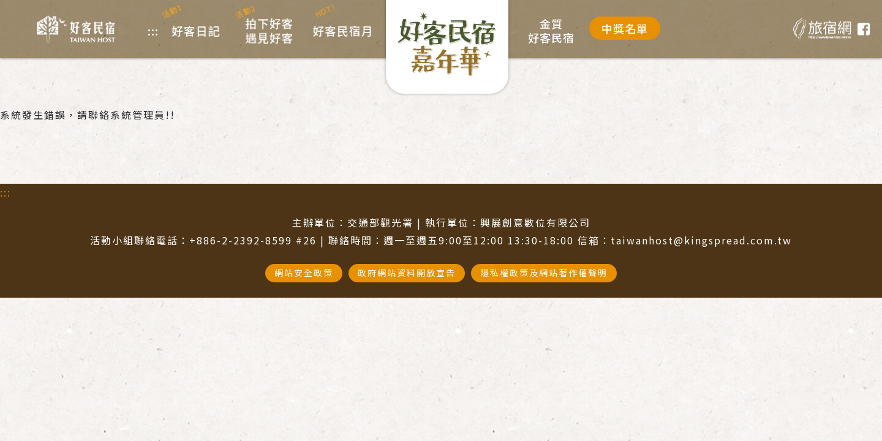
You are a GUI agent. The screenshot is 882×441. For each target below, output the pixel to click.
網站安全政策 (303, 272)
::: (5, 192)
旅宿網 (822, 29)
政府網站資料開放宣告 (407, 272)
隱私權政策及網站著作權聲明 (544, 272)
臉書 (864, 29)
